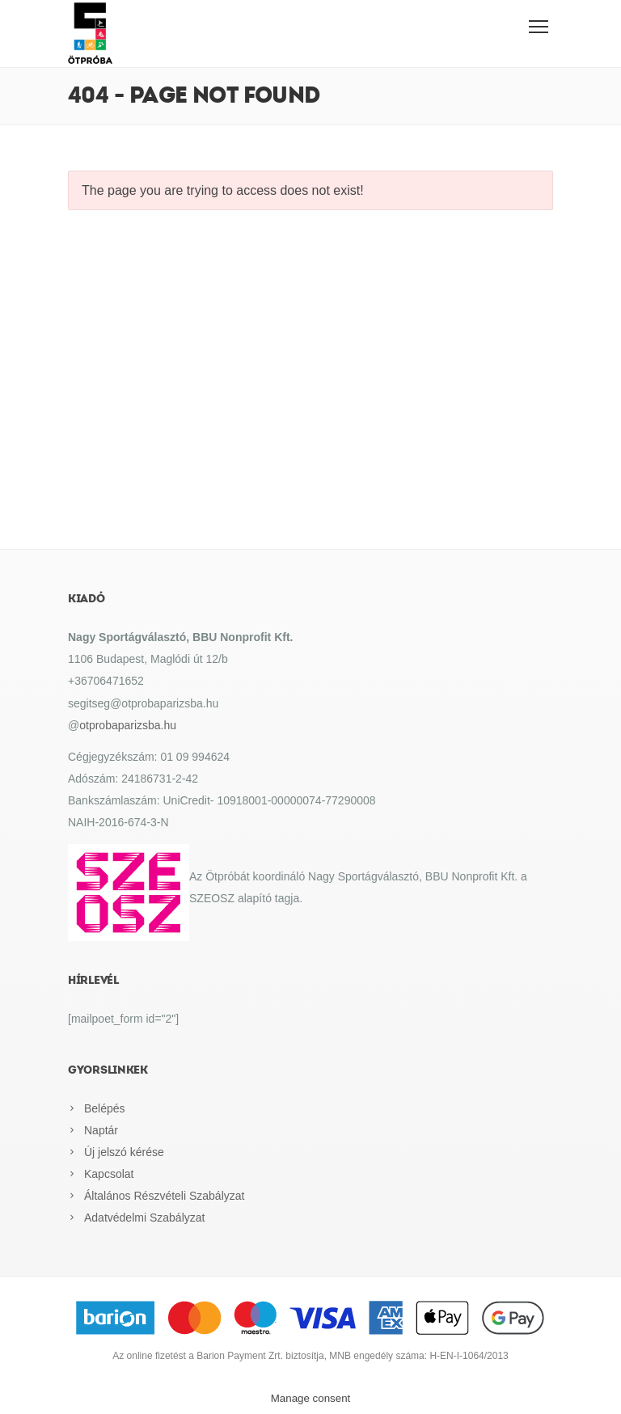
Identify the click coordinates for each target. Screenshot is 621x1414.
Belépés (104, 1108)
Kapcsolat (108, 1173)
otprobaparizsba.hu (127, 725)
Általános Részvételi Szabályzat (164, 1195)
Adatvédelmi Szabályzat (144, 1217)
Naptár (101, 1130)
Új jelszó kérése (124, 1152)
